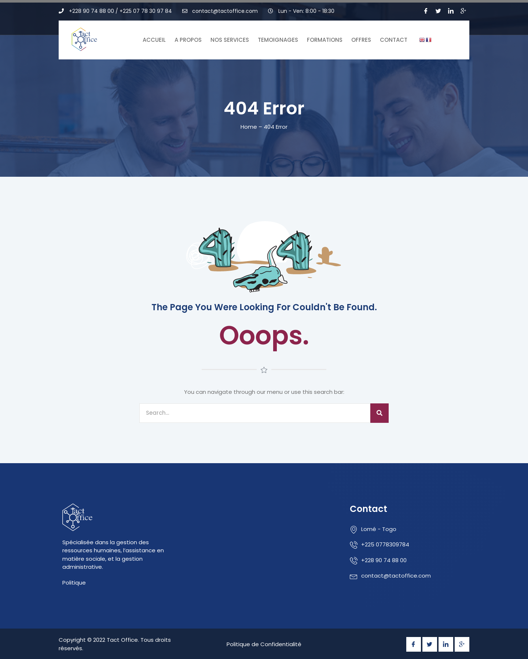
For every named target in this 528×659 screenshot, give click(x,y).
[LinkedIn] (450, 11)
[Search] (379, 413)
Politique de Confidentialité (264, 644)
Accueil (154, 40)
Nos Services (229, 40)
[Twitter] (438, 11)
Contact (393, 40)
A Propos (188, 40)
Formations (324, 40)
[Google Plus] (463, 11)
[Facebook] (426, 11)
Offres (361, 40)
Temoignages (278, 40)
